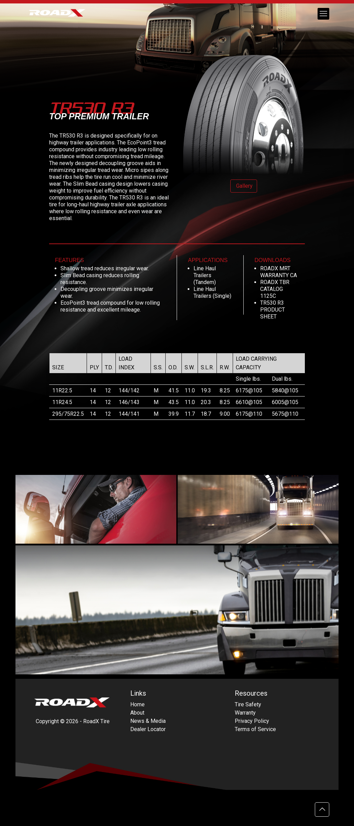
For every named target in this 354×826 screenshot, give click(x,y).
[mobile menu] (323, 14)
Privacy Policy (252, 721)
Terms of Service (255, 729)
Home (137, 704)
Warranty (245, 712)
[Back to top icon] (322, 809)
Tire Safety (248, 704)
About (137, 712)
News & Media (148, 721)
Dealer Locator (148, 729)
